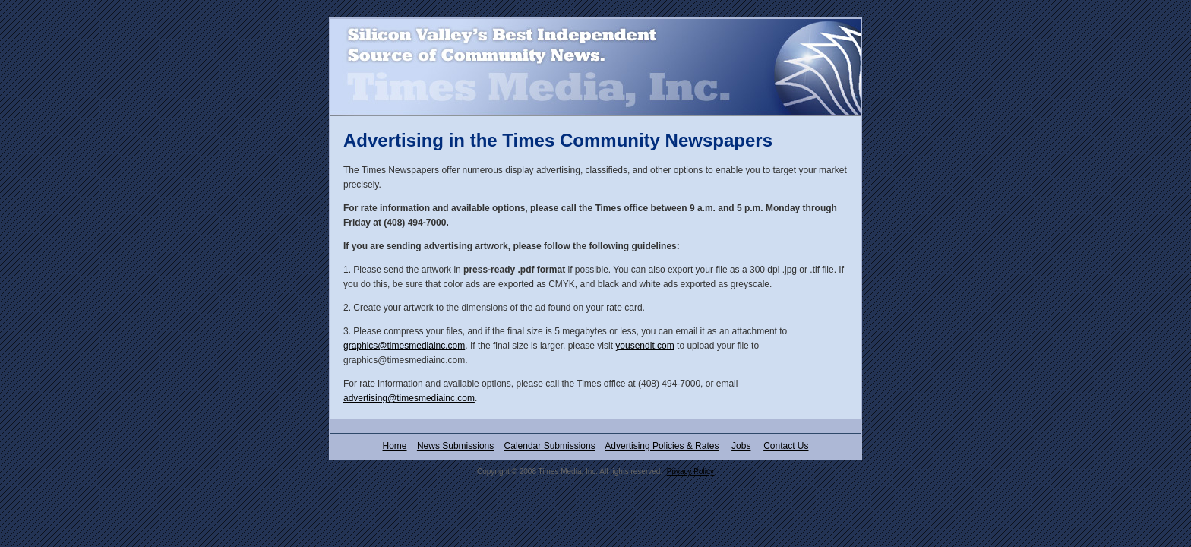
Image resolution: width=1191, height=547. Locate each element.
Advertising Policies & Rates (662, 446)
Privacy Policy (690, 471)
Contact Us (785, 446)
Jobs (740, 446)
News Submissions (455, 446)
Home (395, 446)
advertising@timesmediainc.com (409, 398)
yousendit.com (644, 345)
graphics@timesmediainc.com (404, 345)
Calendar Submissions (550, 446)
